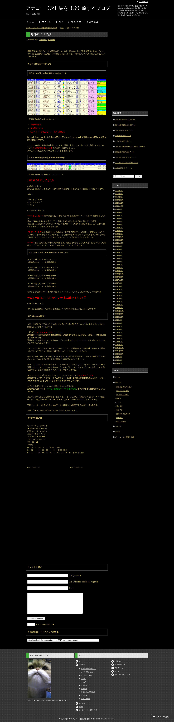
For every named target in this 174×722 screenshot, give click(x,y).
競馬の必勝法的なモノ (124, 387)
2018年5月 (119, 258)
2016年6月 (119, 329)
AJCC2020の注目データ (123, 168)
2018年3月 (119, 265)
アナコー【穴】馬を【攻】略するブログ (68, 8)
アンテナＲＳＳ (76, 22)
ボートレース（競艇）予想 (124, 437)
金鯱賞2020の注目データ (124, 130)
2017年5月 (119, 295)
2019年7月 (119, 215)
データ (118, 398)
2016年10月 (119, 317)
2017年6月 (119, 292)
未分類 (117, 432)
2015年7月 (119, 363)
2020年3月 (119, 191)
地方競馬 (119, 418)
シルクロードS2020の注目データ (126, 163)
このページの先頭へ (163, 717)
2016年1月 (119, 345)
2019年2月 (119, 231)
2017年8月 (119, 286)
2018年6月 (119, 255)
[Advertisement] (45, 485)
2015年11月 (119, 351)
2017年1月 (119, 308)
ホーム (31, 22)
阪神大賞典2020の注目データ (125, 125)
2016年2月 (119, 342)
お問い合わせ (93, 22)
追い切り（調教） (122, 395)
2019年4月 (119, 225)
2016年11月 (119, 314)
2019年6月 (119, 218)
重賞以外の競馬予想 (123, 414)
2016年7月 (119, 326)
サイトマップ (143, 2)
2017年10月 (119, 280)
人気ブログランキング (122, 675)
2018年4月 (119, 261)
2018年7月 (119, 252)
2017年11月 (119, 277)
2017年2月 (119, 305)
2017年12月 (119, 274)
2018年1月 (119, 271)
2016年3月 (119, 339)
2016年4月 (119, 335)
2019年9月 (119, 209)
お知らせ (118, 426)
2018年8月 (119, 249)
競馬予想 (43, 40)
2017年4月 (119, 298)
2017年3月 (119, 302)
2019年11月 (119, 203)
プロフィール (46, 22)
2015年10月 (119, 354)
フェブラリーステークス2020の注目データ (130, 146)
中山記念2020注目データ (124, 141)
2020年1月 (119, 197)
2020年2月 (119, 194)
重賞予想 (51, 40)
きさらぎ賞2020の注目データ (125, 157)
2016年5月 (119, 332)
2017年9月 (119, 283)
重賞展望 (119, 406)
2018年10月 (119, 243)
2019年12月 (119, 200)
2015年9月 (119, 357)
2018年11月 (119, 240)
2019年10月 (119, 206)
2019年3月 (119, 228)
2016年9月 (119, 320)
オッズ (118, 402)
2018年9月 (119, 246)
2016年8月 (119, 323)
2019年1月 (119, 234)
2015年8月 (119, 360)
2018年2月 (119, 268)
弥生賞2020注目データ (123, 136)
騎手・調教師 (121, 422)
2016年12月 (119, 311)
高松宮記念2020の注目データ (125, 120)
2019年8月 (119, 212)
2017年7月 (119, 289)
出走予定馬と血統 (122, 391)
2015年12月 (119, 348)
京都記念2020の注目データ (124, 152)
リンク (60, 22)
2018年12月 (119, 237)
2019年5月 (119, 221)
